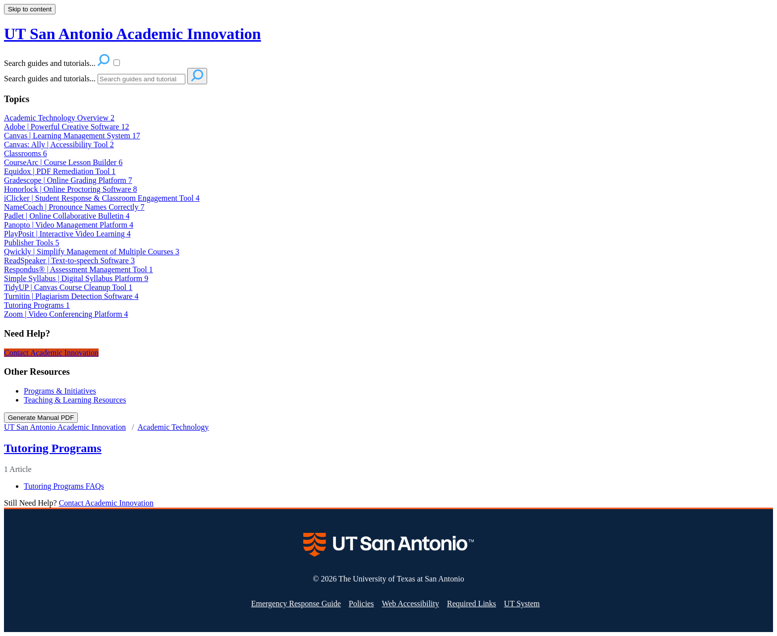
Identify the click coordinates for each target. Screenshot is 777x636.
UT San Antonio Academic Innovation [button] (132, 34)
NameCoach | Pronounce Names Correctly (74, 207)
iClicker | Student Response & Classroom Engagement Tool (102, 198)
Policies (361, 603)
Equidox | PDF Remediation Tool (59, 171)
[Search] (141, 79)
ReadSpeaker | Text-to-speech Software (69, 260)
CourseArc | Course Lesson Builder (63, 162)
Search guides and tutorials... (50, 78)
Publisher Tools (31, 242)
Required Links (471, 603)
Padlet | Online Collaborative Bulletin (66, 216)
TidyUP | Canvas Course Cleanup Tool (68, 287)
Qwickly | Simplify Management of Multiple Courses (91, 251)
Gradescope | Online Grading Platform (68, 180)
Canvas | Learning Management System (72, 135)
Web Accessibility (410, 603)
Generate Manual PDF (41, 417)
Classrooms (25, 153)
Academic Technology (173, 427)
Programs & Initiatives (60, 391)
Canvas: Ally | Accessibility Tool (59, 144)
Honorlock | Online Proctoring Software (70, 189)
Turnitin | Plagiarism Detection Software (71, 296)
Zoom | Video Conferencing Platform (66, 314)
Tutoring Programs (37, 305)
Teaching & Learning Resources (75, 400)
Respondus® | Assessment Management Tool (78, 269)
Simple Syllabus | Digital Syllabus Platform (76, 278)
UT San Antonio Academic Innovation (65, 427)
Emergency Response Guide (296, 603)
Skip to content (30, 9)
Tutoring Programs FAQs (64, 486)
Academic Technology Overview (59, 118)
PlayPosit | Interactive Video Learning (67, 234)
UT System (522, 603)
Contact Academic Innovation (51, 352)
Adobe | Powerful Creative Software (66, 126)
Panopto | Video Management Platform (68, 225)
